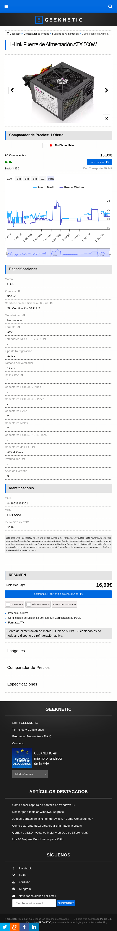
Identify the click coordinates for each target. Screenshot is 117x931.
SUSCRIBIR (66, 903)
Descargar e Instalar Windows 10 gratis (38, 811)
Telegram (21, 889)
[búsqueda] (110, 6)
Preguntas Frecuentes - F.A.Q (31, 736)
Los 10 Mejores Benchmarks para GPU (37, 839)
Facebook (22, 868)
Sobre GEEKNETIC (25, 722)
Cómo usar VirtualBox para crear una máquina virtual (47, 825)
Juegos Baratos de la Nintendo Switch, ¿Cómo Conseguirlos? (52, 818)
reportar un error (64, 604)
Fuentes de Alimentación (65, 33)
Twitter (20, 875)
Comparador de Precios (36, 33)
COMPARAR (14, 604)
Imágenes (16, 651)
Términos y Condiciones (28, 729)
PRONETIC (44, 922)
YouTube (21, 882)
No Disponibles (62, 145)
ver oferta (100, 162)
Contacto (18, 743)
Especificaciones (22, 684)
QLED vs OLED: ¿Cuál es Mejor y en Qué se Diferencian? (50, 832)
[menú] (6, 6)
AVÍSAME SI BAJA (38, 604)
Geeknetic (15, 33)
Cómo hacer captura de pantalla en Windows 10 (43, 805)
